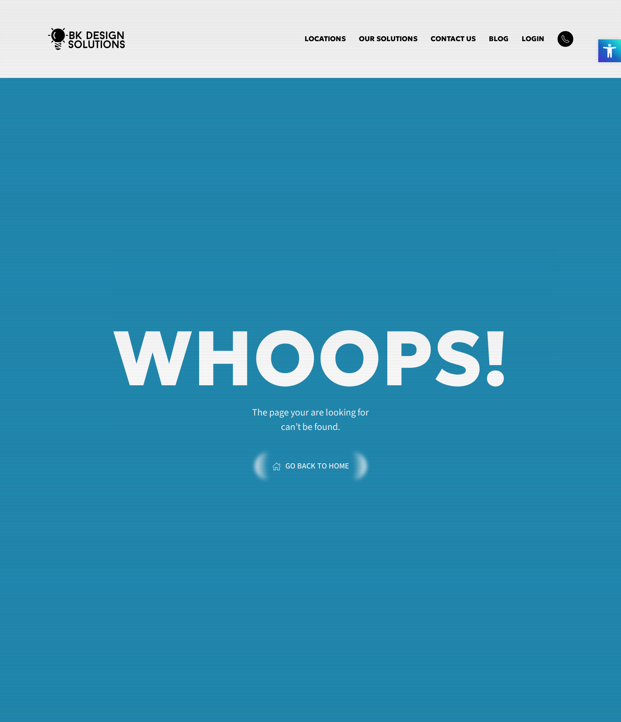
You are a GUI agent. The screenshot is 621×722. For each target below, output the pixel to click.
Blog (499, 38)
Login (533, 38)
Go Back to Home (310, 466)
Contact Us (453, 38)
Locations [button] (325, 38)
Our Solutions (388, 38)
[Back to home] (86, 39)
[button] (609, 50)
